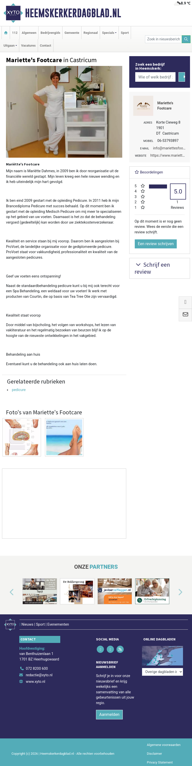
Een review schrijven (156, 243)
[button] (6, 592)
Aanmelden (109, 714)
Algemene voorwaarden (163, 745)
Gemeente (71, 33)
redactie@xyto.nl (39, 675)
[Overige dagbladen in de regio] (162, 672)
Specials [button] (108, 33)
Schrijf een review (152, 268)
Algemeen (29, 33)
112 (15, 33)
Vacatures (28, 45)
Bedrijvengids (50, 33)
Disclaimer (154, 753)
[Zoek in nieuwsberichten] (163, 39)
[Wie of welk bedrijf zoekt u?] (155, 77)
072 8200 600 (37, 668)
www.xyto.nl (35, 682)
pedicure (19, 390)
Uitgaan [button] (9, 45)
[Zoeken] (186, 39)
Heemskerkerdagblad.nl (73, 13)
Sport (125, 33)
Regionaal (91, 33)
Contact (45, 45)
